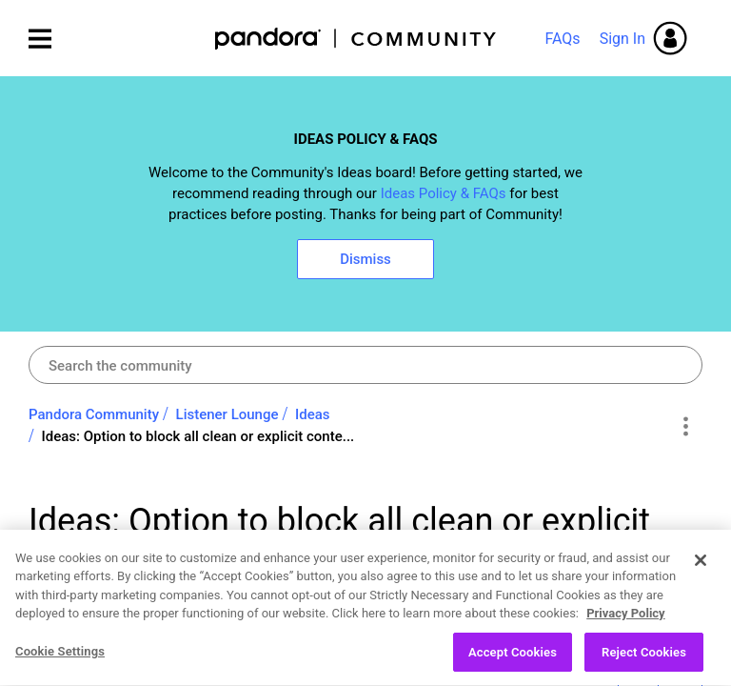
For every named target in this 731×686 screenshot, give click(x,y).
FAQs (562, 39)
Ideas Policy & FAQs (443, 193)
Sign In (622, 39)
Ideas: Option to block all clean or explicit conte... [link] (198, 436)
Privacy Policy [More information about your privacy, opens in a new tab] (625, 622)
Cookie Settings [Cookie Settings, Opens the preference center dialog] (60, 660)
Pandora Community (356, 38)
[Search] (365, 365)
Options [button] (684, 426)
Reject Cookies (644, 661)
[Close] (700, 568)
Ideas (312, 414)
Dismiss (365, 259)
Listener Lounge (227, 414)
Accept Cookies (512, 661)
